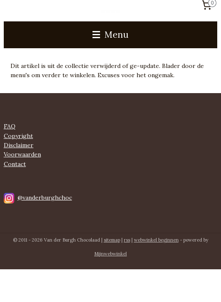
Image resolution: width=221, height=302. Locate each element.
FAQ (9, 126)
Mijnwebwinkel (110, 254)
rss (127, 240)
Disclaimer (18, 145)
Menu (110, 34)
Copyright (18, 136)
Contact (15, 164)
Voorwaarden (22, 154)
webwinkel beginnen (156, 240)
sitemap (112, 240)
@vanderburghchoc (45, 197)
